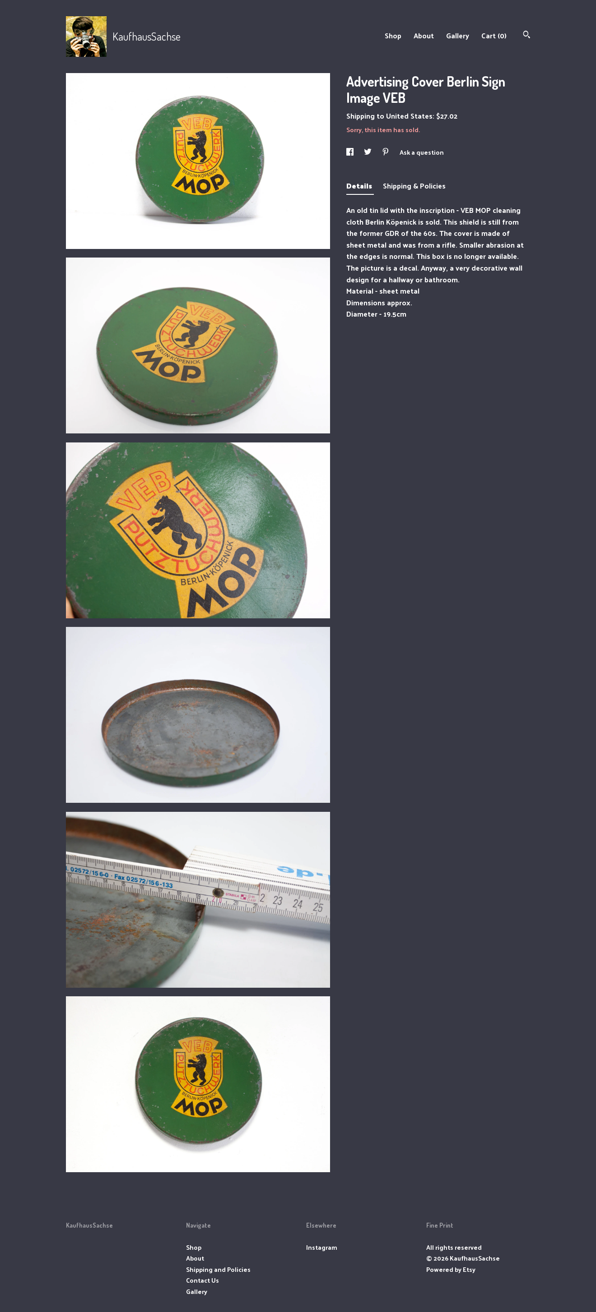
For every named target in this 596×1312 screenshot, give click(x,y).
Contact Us (202, 1280)
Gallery (457, 35)
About (424, 35)
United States (409, 115)
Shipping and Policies (218, 1269)
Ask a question (422, 152)
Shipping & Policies (414, 185)
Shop (393, 35)
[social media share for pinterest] (386, 152)
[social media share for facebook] (350, 152)
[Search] (526, 35)
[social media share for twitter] (368, 152)
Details (360, 185)
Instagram (321, 1247)
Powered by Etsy (450, 1269)
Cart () (494, 35)
